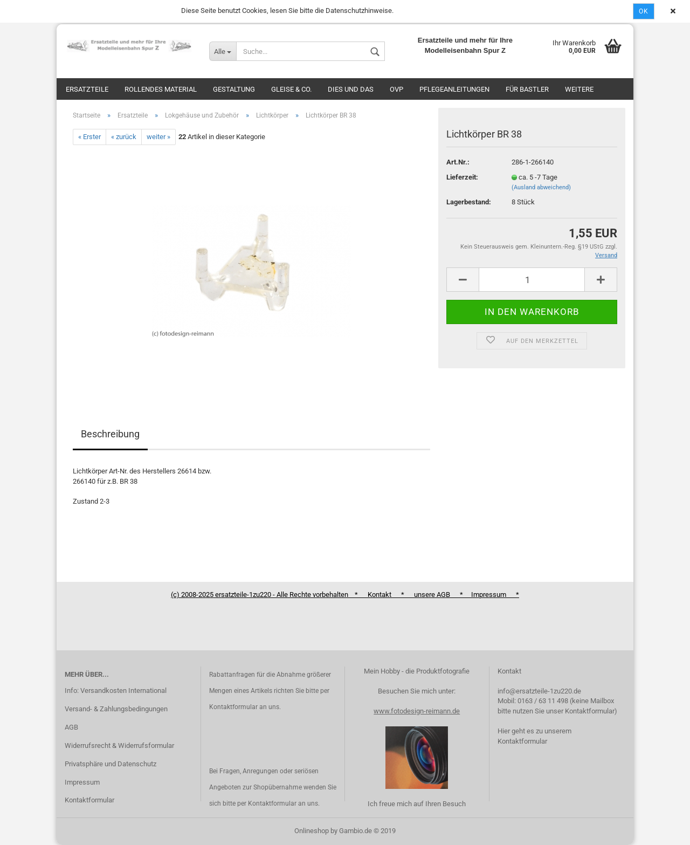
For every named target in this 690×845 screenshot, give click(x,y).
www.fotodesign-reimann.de (417, 711)
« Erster (89, 137)
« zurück (123, 137)
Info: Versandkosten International (116, 690)
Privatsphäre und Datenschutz (110, 764)
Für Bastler (527, 89)
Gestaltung (234, 89)
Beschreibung (110, 433)
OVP (396, 89)
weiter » (158, 137)
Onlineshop (311, 831)
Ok (643, 11)
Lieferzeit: (462, 177)
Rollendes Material (161, 89)
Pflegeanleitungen (454, 89)
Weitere (579, 89)
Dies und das (351, 89)
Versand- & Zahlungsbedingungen (116, 709)
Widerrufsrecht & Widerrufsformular (119, 745)
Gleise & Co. (291, 89)
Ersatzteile (87, 89)
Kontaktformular (89, 800)
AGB (71, 727)
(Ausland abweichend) (541, 187)
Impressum (82, 782)
